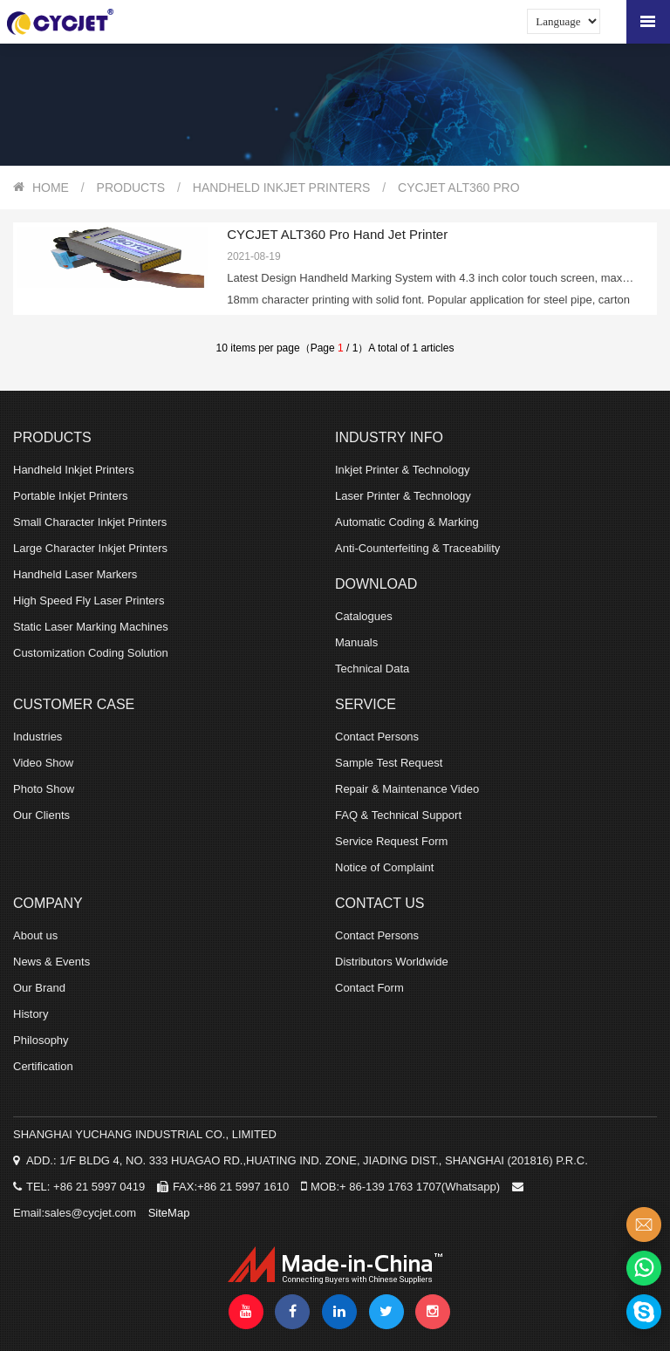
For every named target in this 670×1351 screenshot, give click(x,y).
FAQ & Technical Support (398, 815)
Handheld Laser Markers (75, 574)
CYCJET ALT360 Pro (459, 187)
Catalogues (364, 616)
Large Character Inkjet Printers (90, 548)
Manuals (356, 642)
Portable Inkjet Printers (70, 495)
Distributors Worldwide (391, 961)
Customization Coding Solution (90, 652)
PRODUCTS (131, 187)
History (30, 1013)
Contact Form (369, 987)
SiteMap (169, 1212)
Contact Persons (377, 736)
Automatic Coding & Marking (407, 522)
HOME (50, 187)
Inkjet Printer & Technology (402, 469)
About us (35, 935)
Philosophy (41, 1040)
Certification (43, 1066)
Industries (37, 736)
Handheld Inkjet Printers (282, 187)
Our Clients (41, 815)
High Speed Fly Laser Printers (88, 600)
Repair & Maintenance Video (407, 788)
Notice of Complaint (384, 867)
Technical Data (372, 668)
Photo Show (43, 788)
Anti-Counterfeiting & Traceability (417, 548)
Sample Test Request (388, 762)
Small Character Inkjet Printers (90, 522)
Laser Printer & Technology (403, 495)
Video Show (43, 762)
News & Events (51, 961)
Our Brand (39, 987)
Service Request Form (391, 841)
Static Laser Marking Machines (90, 626)
